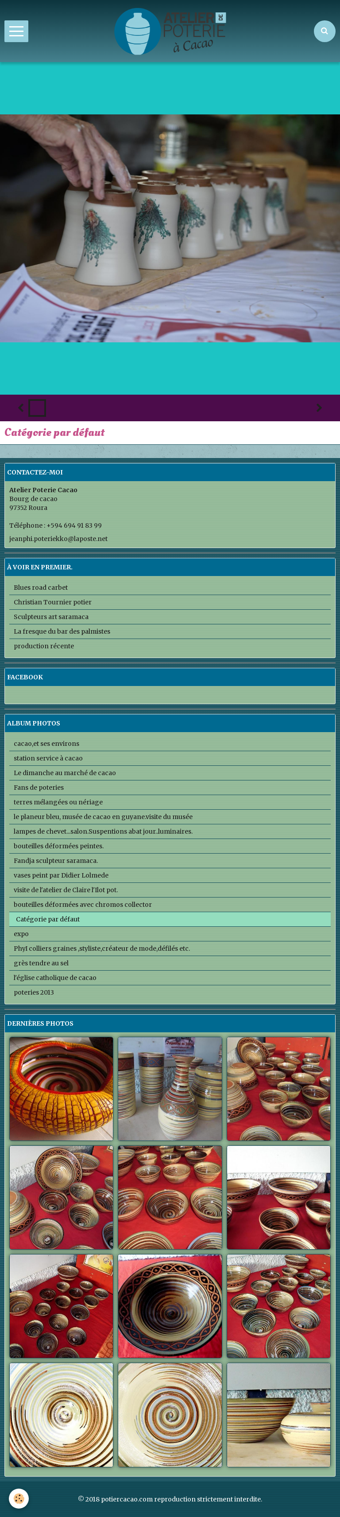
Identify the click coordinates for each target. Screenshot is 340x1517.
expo (21, 934)
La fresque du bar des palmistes (62, 631)
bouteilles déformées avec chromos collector (83, 905)
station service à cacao (48, 758)
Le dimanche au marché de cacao (65, 773)
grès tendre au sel (41, 963)
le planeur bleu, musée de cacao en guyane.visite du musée (103, 817)
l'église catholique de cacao (55, 978)
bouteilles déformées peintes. (59, 846)
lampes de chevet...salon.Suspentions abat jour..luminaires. (103, 831)
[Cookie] (19, 1499)
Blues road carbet (41, 588)
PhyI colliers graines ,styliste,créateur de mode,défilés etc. (102, 949)
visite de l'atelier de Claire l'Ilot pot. (66, 890)
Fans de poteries (39, 788)
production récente (44, 646)
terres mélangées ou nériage (58, 802)
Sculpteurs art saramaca (51, 617)
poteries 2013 (34, 992)
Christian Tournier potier (53, 602)
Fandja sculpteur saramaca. (56, 861)
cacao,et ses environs (46, 744)
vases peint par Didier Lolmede (61, 875)
